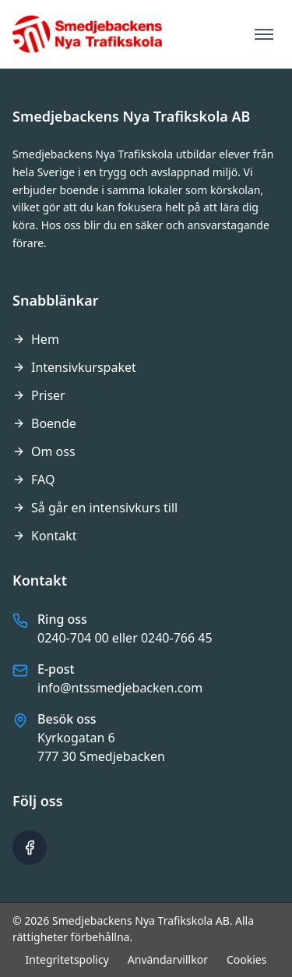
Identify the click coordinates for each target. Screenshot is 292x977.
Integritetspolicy (67, 959)
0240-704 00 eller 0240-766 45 (125, 637)
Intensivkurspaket (74, 367)
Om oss (44, 451)
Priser (38, 395)
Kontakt (44, 535)
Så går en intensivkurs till (95, 507)
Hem (35, 339)
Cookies (246, 959)
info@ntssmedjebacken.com (119, 687)
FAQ (33, 479)
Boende (44, 423)
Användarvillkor (168, 959)
